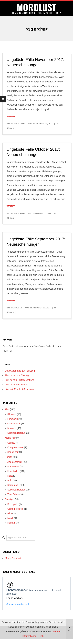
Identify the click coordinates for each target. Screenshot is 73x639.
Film (7, 409)
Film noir (11, 414)
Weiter (11, 116)
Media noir (10, 437)
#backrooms (13, 604)
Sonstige (9, 499)
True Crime (13, 494)
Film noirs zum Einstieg (17, 375)
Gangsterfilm (13, 423)
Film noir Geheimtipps (16, 384)
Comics (11, 442)
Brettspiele (12, 504)
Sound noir (13, 452)
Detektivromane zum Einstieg (20, 370)
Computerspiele (15, 447)
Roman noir (13, 485)
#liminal (25, 604)
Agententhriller (14, 462)
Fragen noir (13, 466)
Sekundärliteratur (16, 433)
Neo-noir (11, 428)
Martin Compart (13, 558)
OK (42, 636)
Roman (10, 128)
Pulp (9, 480)
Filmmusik (12, 419)
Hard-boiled (13, 471)
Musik (10, 518)
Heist (10, 475)
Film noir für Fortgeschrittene (19, 380)
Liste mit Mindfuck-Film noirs (19, 389)
